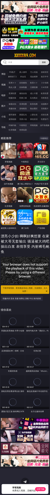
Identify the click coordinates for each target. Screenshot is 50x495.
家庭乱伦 (23, 114)
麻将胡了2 (12, 76)
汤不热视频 (44, 125)
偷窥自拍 (12, 104)
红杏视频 (12, 130)
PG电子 (12, 72)
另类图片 (44, 108)
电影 (3, 95)
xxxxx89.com (25, 55)
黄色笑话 (34, 119)
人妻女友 (34, 114)
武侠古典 (44, 114)
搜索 (44, 62)
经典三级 (23, 98)
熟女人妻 (12, 87)
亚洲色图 (23, 104)
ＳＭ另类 (44, 87)
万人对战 (34, 72)
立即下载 (40, 489)
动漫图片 (44, 104)
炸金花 (23, 76)
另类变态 (44, 98)
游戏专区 (44, 72)
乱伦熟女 (34, 98)
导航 (3, 127)
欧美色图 (34, 104)
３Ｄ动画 (44, 82)
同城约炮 (12, 125)
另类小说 (23, 119)
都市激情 (12, 114)
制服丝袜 (12, 98)
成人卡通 (34, 93)
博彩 (3, 74)
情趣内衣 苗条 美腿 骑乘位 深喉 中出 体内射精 (22, 298)
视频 (3, 84)
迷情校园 (12, 119)
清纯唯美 (23, 108)
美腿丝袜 (12, 108)
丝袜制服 (23, 87)
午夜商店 (23, 125)
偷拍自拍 (23, 93)
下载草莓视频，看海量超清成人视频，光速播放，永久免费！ (25, 290)
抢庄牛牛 (44, 76)
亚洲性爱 (12, 93)
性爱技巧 (44, 119)
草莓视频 (34, 125)
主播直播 (34, 87)
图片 (3, 105)
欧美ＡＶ (34, 82)
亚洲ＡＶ (12, 82)
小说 (3, 116)
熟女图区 (34, 108)
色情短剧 (23, 130)
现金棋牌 (34, 76)
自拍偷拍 (23, 82)
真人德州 (23, 72)
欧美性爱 (44, 93)
